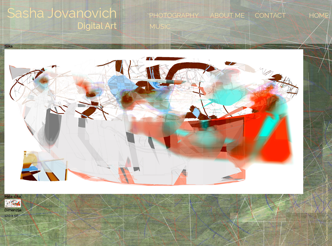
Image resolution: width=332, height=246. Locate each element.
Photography (174, 15)
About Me (227, 15)
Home (319, 15)
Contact (270, 15)
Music (159, 26)
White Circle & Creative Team (327, 197)
